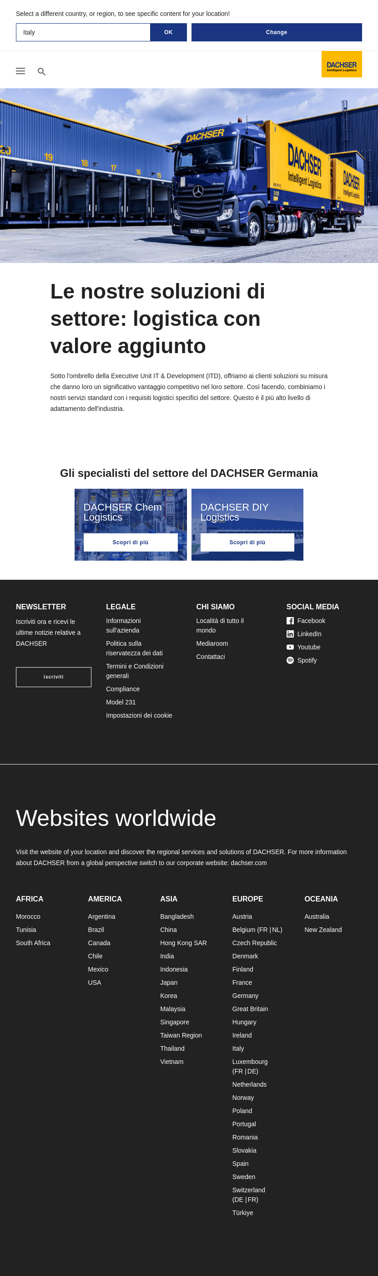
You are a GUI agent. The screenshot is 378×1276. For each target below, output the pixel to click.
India (167, 956)
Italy (238, 1048)
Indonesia (174, 969)
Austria (242, 916)
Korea (168, 995)
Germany (245, 995)
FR (263, 929)
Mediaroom (212, 643)
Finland (242, 969)
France (242, 982)
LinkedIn (304, 634)
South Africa (33, 943)
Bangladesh (177, 916)
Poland (242, 1110)
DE (251, 1071)
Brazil (96, 929)
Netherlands (249, 1084)
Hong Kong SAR (183, 943)
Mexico (98, 969)
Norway (243, 1097)
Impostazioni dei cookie (139, 715)
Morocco (28, 916)
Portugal (244, 1124)
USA (94, 982)
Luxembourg (250, 1061)
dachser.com (249, 862)
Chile (95, 956)
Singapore (174, 1022)
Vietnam (171, 1061)
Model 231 (121, 702)
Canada (99, 943)
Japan (168, 982)
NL (276, 929)
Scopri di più (130, 542)
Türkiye (242, 1212)
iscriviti (54, 676)
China (168, 929)
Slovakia (244, 1150)
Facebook (306, 620)
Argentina (102, 916)
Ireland (242, 1035)
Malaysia (172, 1009)
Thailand (172, 1048)
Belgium (244, 929)
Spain (240, 1163)
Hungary (244, 1022)
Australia (316, 916)
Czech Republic (254, 943)
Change (276, 32)
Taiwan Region (181, 1035)
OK (168, 32)
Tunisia (26, 929)
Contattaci (211, 656)
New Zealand (323, 929)
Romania (245, 1137)
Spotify (302, 660)
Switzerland (248, 1190)
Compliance (123, 689)
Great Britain (250, 1009)
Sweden (244, 1176)
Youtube (304, 647)
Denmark (245, 956)
